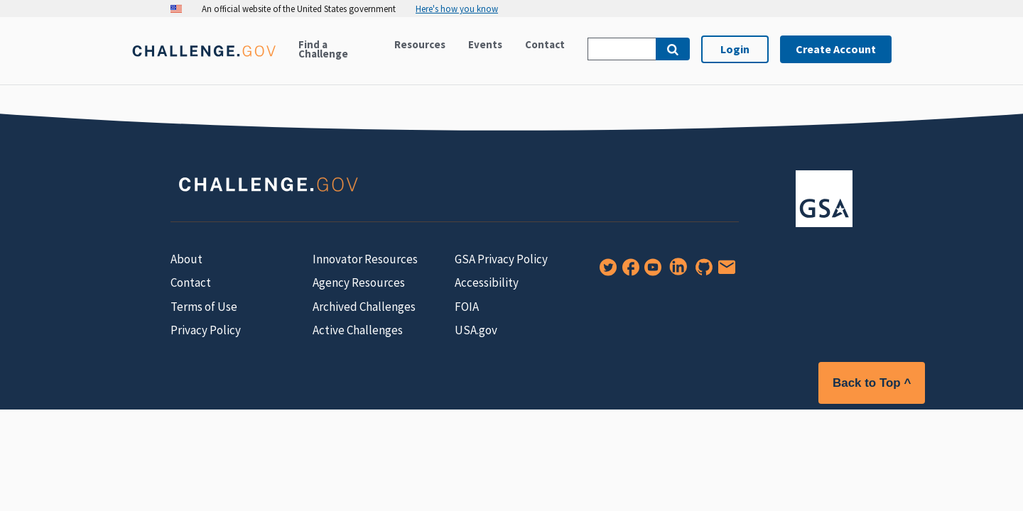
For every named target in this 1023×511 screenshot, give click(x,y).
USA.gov (476, 330)
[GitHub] (701, 272)
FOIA (467, 306)
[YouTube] (650, 272)
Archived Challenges (364, 306)
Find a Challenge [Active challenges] (323, 49)
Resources (419, 44)
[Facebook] (628, 272)
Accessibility (487, 282)
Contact (545, 44)
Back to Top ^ (872, 383)
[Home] (203, 59)
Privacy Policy (205, 330)
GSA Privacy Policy (501, 259)
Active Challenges (358, 330)
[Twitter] (605, 272)
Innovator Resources (365, 259)
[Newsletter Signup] (723, 272)
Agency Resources (359, 282)
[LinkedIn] (675, 272)
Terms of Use (203, 306)
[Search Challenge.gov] (622, 49)
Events (485, 44)
